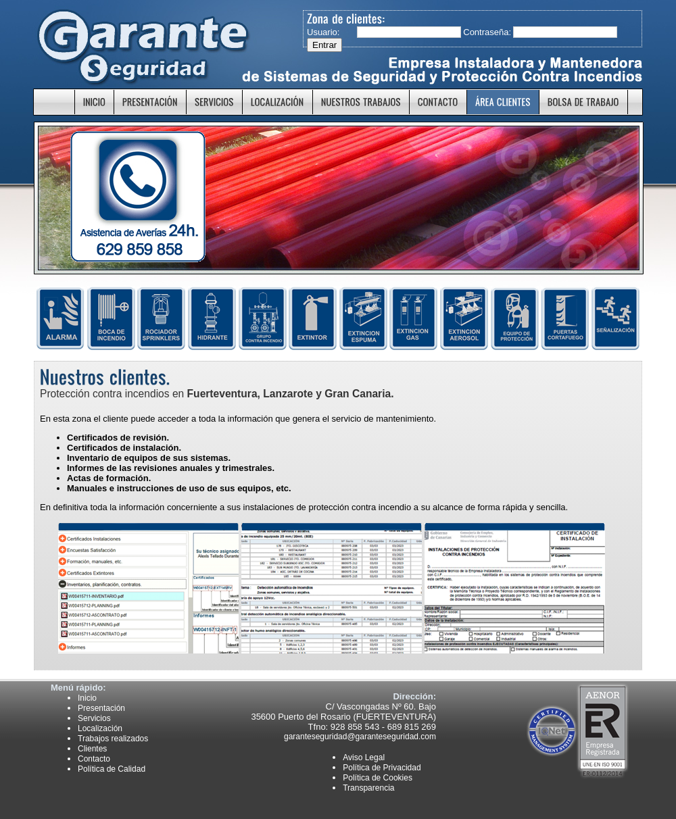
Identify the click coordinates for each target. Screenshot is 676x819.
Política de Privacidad (381, 767)
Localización (100, 728)
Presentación (101, 708)
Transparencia (368, 788)
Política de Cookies (377, 778)
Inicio (87, 698)
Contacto (94, 759)
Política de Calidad (111, 769)
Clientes (92, 748)
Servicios (94, 718)
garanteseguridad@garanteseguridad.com (360, 736)
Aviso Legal (364, 757)
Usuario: (323, 32)
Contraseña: (486, 32)
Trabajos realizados (113, 738)
